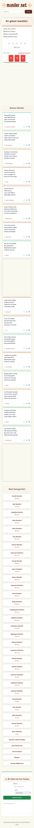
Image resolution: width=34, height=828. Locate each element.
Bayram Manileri (17, 691)
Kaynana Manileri (17, 585)
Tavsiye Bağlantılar (17, 763)
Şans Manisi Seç (17, 746)
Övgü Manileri (17, 602)
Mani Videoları (17, 731)
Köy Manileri (17, 707)
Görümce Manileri (17, 675)
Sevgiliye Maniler (17, 512)
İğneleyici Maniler (17, 634)
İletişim (17, 757)
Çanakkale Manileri (24, 53)
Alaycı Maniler (17, 577)
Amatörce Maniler (17, 650)
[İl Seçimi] (23, 793)
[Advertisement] (17, 84)
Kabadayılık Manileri (17, 610)
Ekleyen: (15, 783)
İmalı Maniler (17, 593)
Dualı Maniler (17, 699)
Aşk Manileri (17, 504)
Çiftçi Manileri (17, 715)
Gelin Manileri (17, 528)
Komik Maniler (17, 496)
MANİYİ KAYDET (17, 797)
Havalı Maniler (17, 561)
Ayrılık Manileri (17, 667)
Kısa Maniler (17, 537)
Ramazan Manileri (17, 553)
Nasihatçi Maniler (17, 683)
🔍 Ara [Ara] (28, 11)
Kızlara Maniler (17, 545)
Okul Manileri (17, 520)
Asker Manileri (17, 569)
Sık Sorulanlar (17, 751)
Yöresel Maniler (17, 723)
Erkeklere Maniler (17, 626)
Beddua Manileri (17, 618)
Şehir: (16, 790)
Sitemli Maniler (17, 658)
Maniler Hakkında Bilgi (17, 740)
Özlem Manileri (17, 642)
